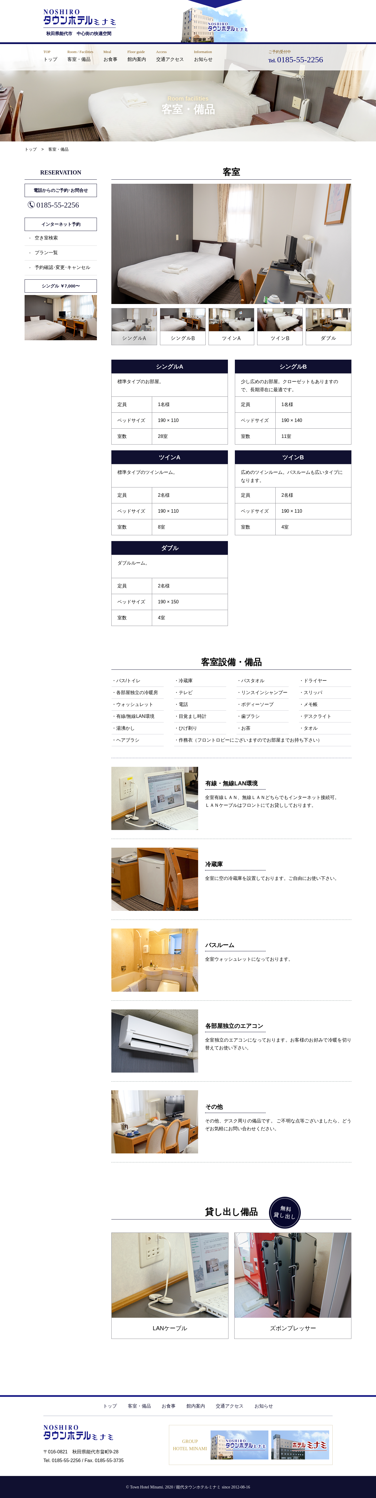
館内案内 (196, 1406)
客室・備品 (139, 1406)
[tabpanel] (231, 244)
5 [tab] (307, 311)
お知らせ (264, 1406)
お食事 (169, 1406)
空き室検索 (46, 237)
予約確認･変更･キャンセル (62, 267)
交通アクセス (230, 1406)
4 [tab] (259, 311)
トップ (110, 1406)
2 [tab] (162, 311)
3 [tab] (210, 311)
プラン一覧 (46, 252)
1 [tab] (113, 311)
